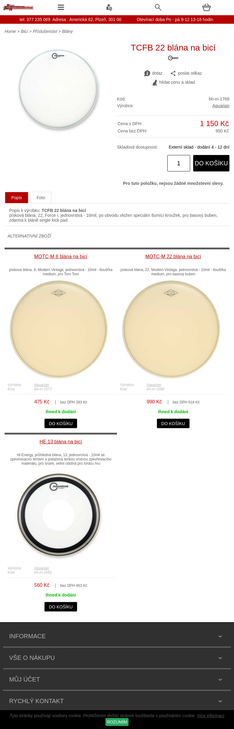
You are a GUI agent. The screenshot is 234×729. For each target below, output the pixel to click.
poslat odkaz (186, 73)
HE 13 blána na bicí (61, 441)
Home (10, 31)
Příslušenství (45, 31)
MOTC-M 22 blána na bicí (173, 256)
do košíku (211, 163)
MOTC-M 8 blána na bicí (60, 256)
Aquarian (220, 105)
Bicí (24, 31)
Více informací (210, 715)
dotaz (153, 73)
